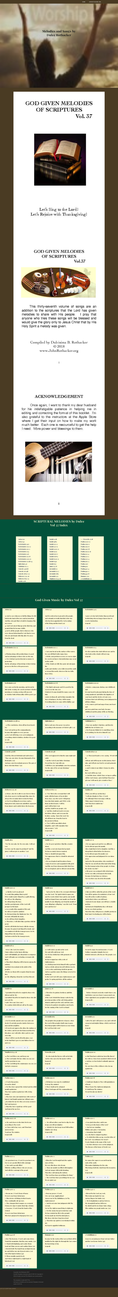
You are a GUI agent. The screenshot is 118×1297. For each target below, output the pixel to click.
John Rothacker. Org (95, 1)
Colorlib (32, 1280)
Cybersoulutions (17, 1278)
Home (83, 1)
